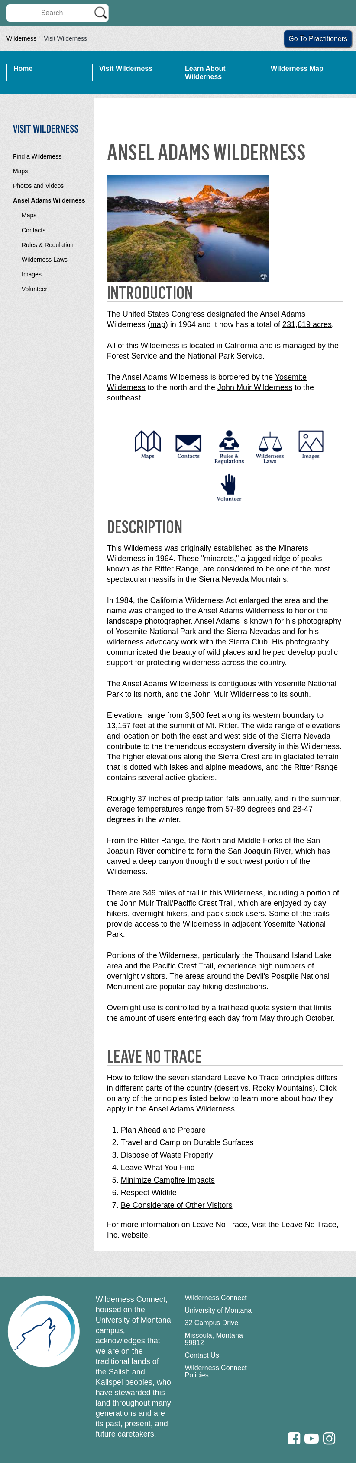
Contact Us (202, 1355)
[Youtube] (311, 1438)
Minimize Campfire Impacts (168, 1180)
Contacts (33, 230)
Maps (20, 171)
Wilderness (21, 38)
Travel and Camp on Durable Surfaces (187, 1142)
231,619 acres (307, 324)
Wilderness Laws (45, 259)
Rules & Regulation (48, 244)
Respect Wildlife (149, 1192)
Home (22, 68)
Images (32, 274)
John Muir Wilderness (254, 387)
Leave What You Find (158, 1167)
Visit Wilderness (125, 68)
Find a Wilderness (37, 156)
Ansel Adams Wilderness (49, 200)
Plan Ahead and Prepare (163, 1130)
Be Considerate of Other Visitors (177, 1205)
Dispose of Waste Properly (167, 1155)
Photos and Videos (38, 185)
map (157, 324)
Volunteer (34, 289)
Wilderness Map (297, 68)
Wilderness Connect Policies (216, 1371)
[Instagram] (329, 1438)
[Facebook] (294, 1438)
